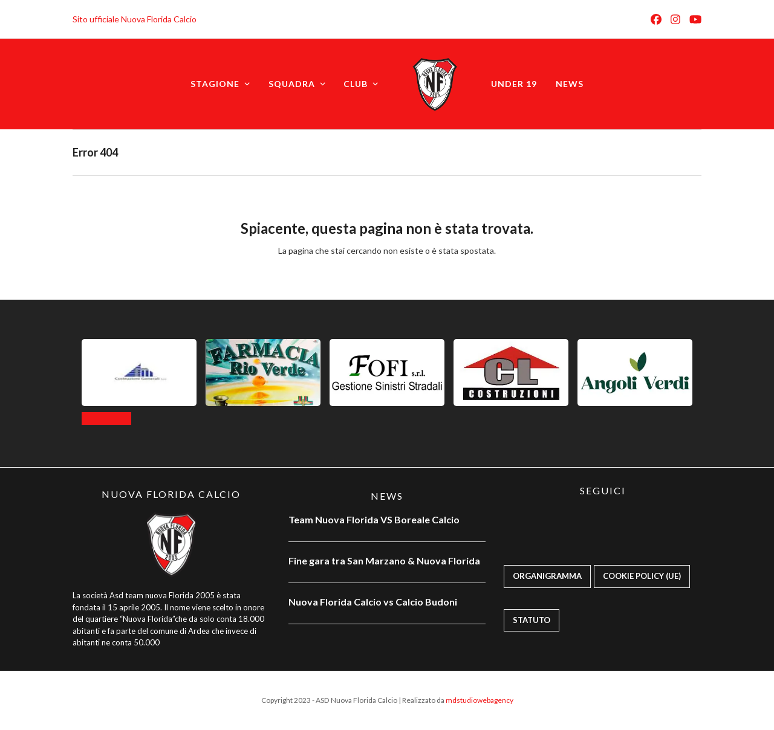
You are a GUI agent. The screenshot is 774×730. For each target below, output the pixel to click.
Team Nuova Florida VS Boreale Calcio (374, 519)
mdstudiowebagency (479, 700)
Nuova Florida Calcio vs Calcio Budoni (372, 601)
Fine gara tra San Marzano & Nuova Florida (385, 560)
